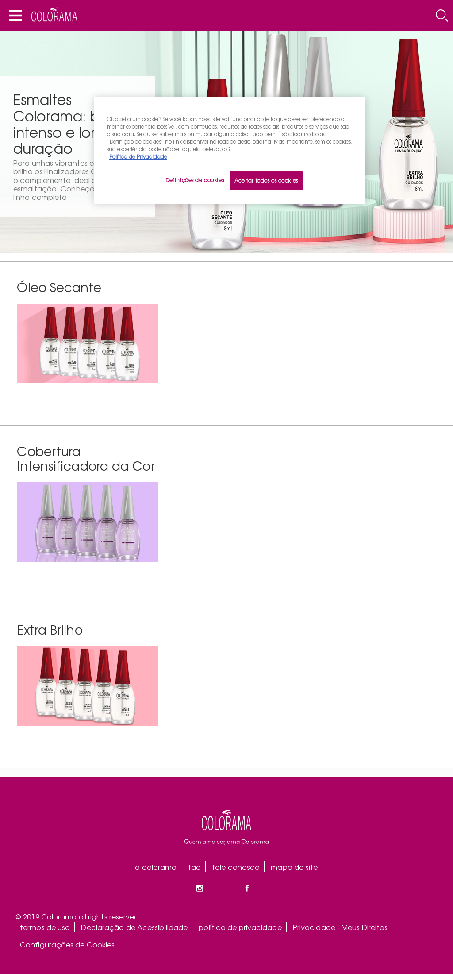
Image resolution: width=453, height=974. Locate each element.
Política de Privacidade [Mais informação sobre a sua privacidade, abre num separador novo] (138, 156)
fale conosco (236, 866)
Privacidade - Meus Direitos (340, 927)
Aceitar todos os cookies (266, 180)
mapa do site (294, 866)
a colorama (156, 866)
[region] (229, 150)
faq (194, 866)
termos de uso (45, 927)
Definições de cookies (194, 179)
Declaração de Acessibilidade (134, 927)
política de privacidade (240, 927)
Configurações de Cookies (67, 944)
